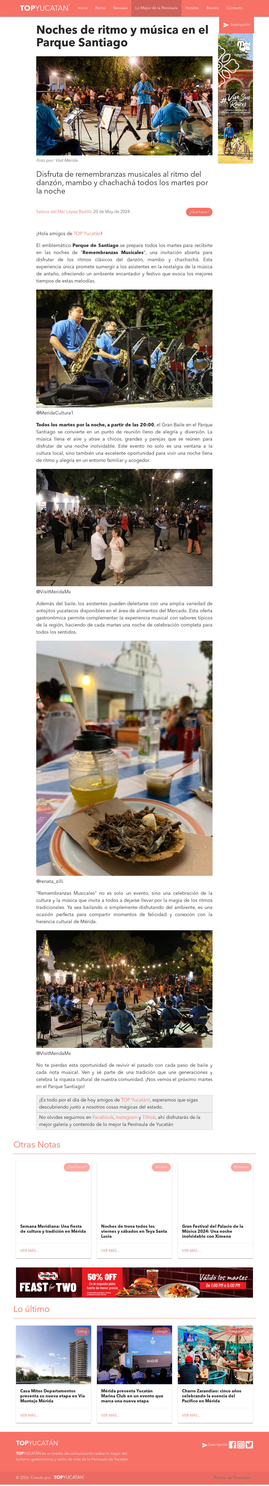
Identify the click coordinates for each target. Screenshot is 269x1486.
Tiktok (149, 1117)
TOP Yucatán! (135, 1100)
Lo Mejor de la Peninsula (156, 8)
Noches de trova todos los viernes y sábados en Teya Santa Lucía (134, 1232)
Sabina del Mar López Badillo (64, 212)
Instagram (127, 1117)
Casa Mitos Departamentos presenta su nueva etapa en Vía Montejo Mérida (52, 1398)
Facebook (102, 1117)
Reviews (120, 8)
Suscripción (236, 25)
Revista (212, 8)
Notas (100, 8)
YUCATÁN (37, 1445)
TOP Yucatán (87, 234)
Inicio (82, 8)
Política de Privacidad (232, 1479)
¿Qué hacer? (199, 212)
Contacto (235, 8)
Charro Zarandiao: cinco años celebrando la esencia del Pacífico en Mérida (211, 1398)
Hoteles (192, 8)
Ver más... (29, 1252)
